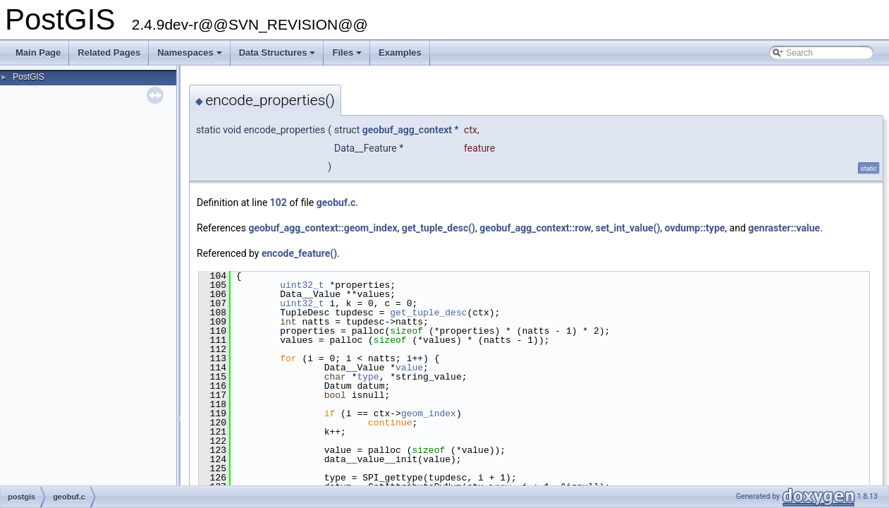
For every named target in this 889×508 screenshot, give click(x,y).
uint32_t (302, 285)
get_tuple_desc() (438, 228)
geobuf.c (336, 202)
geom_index (428, 413)
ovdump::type (695, 228)
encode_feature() (299, 253)
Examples (400, 52)
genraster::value (784, 228)
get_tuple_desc (428, 312)
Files (348, 56)
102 (278, 202)
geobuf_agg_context (407, 129)
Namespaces (190, 56)
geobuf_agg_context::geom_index (322, 228)
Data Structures (278, 56)
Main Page (38, 52)
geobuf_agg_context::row (535, 228)
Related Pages (109, 52)
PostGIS (28, 77)
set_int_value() (628, 228)
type (368, 376)
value (409, 367)
